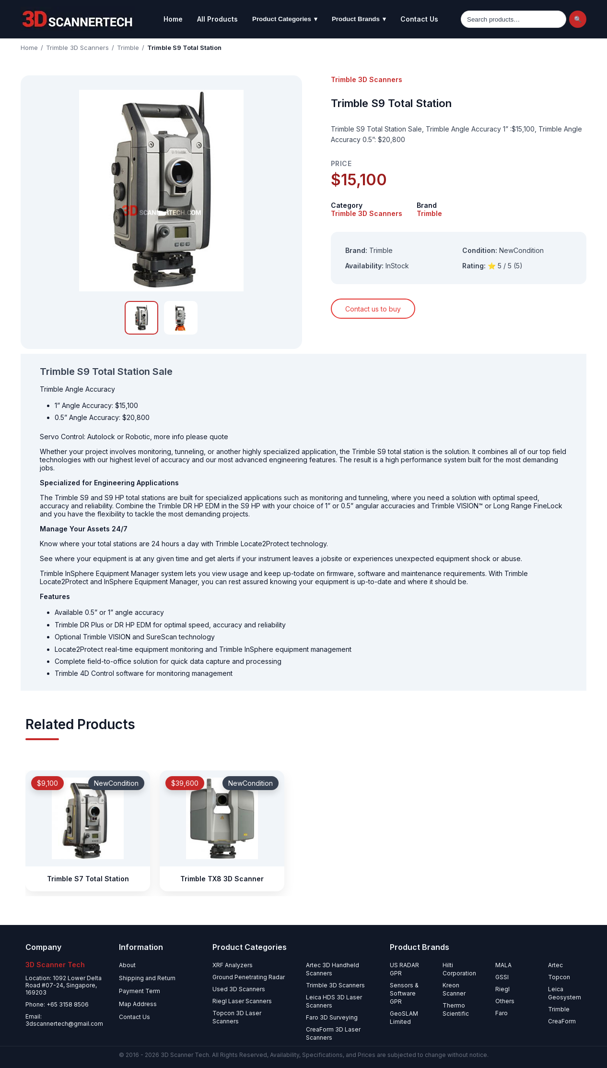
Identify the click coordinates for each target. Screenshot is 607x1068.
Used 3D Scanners (238, 989)
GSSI (502, 977)
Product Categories (284, 19)
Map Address (138, 1004)
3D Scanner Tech (185, 1054)
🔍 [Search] (578, 19)
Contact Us (419, 19)
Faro (501, 1013)
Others (504, 1001)
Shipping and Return (147, 978)
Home (173, 19)
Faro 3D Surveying (332, 1017)
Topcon (559, 977)
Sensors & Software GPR (404, 993)
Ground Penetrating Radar (248, 977)
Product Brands (359, 19)
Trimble (128, 47)
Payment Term (139, 991)
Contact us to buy (373, 309)
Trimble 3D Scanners (77, 47)
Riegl (502, 989)
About (127, 965)
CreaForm (562, 1021)
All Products (217, 19)
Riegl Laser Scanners (242, 1001)
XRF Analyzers (232, 965)
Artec (555, 965)
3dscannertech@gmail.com (64, 1023)
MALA (503, 965)
